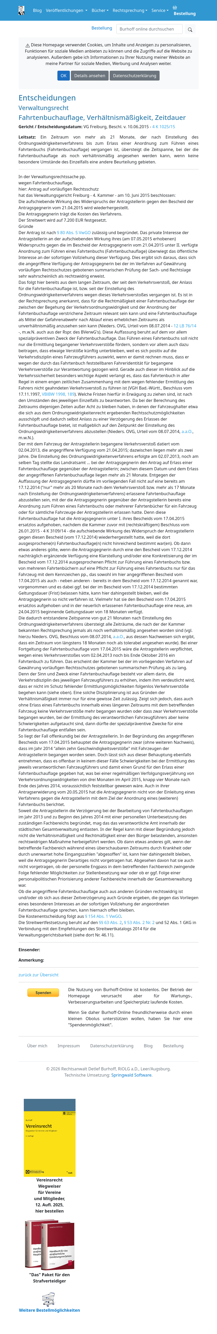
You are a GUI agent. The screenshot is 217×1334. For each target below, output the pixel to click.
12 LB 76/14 (185, 326)
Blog (37, 10)
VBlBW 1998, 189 (58, 394)
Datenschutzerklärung (134, 75)
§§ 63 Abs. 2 (110, 922)
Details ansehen (89, 75)
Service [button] (158, 10)
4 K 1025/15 (163, 126)
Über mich (37, 1046)
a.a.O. (187, 431)
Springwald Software (131, 1075)
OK (63, 75)
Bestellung (102, 28)
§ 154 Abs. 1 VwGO (103, 916)
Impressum (69, 1046)
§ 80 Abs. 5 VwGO (74, 232)
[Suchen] (149, 29)
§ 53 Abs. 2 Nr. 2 (139, 922)
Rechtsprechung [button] (128, 10)
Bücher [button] (99, 10)
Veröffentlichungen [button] (65, 10)
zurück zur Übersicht (39, 975)
